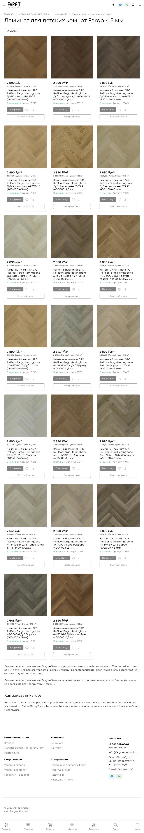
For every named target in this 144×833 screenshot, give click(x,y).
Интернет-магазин (16, 737)
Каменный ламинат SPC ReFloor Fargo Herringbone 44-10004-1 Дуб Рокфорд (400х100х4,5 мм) (70, 543)
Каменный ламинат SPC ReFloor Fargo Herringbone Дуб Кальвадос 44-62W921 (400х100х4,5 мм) (116, 95)
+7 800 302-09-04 (119, 744)
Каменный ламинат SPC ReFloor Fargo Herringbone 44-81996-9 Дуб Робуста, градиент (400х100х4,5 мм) (116, 274)
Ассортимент (59, 759)
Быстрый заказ (25, 116)
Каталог (9, 743)
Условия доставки (15, 769)
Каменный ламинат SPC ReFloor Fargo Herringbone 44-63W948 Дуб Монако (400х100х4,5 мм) (70, 453)
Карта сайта (11, 752)
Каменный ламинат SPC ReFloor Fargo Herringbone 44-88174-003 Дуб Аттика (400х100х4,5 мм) (23, 364)
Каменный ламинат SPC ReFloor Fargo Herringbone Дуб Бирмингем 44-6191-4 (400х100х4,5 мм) (23, 274)
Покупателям (13, 759)
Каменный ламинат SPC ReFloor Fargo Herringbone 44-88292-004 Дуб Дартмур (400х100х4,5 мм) (70, 364)
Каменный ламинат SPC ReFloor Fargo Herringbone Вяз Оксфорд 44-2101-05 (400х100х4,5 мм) (116, 364)
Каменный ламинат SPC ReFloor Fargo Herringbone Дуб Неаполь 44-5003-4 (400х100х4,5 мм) (70, 185)
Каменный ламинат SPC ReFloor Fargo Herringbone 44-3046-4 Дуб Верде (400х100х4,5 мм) (116, 543)
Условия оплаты (14, 765)
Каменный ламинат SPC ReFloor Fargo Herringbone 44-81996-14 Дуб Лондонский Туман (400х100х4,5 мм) (25, 543)
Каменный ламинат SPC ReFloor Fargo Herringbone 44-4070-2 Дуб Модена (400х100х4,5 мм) (23, 453)
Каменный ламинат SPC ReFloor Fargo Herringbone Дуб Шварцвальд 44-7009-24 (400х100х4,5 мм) (71, 95)
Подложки (57, 774)
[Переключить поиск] (133, 4)
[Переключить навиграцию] (4, 4)
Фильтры (12, 30)
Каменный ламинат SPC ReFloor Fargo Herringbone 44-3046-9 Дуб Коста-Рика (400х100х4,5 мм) (70, 633)
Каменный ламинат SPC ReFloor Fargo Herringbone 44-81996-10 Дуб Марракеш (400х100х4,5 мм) (117, 453)
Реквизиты (58, 743)
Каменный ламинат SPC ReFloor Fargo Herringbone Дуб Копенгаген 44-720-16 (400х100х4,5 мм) (23, 185)
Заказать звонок (117, 747)
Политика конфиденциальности (24, 747)
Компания (57, 737)
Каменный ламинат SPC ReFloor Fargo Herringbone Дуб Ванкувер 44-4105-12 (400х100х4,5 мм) (70, 274)
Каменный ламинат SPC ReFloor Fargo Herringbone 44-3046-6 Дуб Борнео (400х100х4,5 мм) (23, 633)
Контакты (57, 747)
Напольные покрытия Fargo (68, 765)
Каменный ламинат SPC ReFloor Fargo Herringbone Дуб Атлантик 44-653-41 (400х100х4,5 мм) (116, 185)
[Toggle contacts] (114, 4)
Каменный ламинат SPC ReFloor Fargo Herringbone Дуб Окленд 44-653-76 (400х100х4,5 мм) (23, 95)
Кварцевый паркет (63, 779)
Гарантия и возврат (16, 774)
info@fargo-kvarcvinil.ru (123, 752)
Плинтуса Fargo (60, 769)
